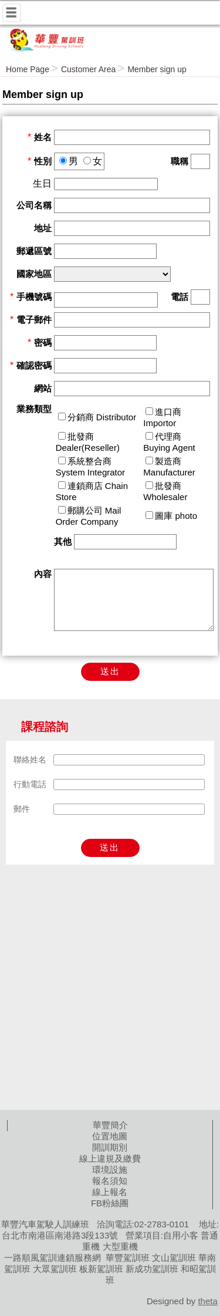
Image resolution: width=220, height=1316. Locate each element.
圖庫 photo (176, 516)
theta (207, 1301)
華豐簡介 (110, 1125)
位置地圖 (109, 1136)
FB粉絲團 (109, 1203)
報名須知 (109, 1181)
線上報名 (109, 1192)
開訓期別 (109, 1147)
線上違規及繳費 (110, 1158)
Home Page (27, 69)
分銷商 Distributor (102, 417)
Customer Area (88, 69)
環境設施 (109, 1170)
